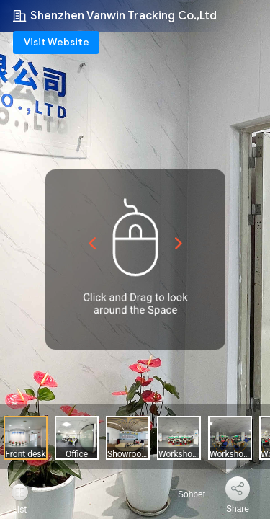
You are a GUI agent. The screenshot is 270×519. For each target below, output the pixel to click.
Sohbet (183, 494)
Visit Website (56, 42)
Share (237, 509)
